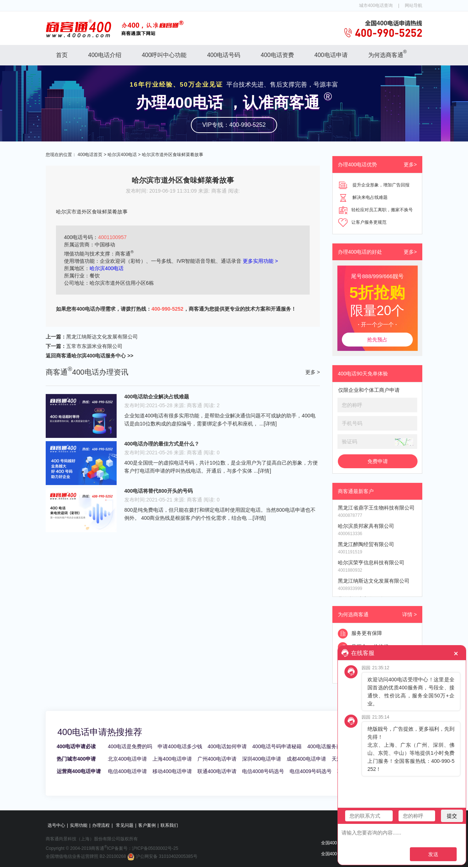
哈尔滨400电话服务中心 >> (102, 356)
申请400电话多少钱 (180, 746)
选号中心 (56, 825)
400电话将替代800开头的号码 (158, 491)
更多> (410, 164)
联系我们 (169, 825)
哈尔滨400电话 (122, 154)
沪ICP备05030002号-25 (155, 848)
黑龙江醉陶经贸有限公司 (366, 544)
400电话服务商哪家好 (331, 746)
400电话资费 (277, 55)
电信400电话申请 (127, 771)
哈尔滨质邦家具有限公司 (366, 526)
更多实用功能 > (260, 261)
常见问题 (124, 825)
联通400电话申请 (217, 771)
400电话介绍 (104, 55)
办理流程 (101, 825)
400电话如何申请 (227, 746)
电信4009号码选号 (311, 771)
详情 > (409, 614)
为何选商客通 (387, 53)
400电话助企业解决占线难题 (156, 397)
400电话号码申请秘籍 (277, 746)
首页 (62, 55)
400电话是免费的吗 (130, 746)
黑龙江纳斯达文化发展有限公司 (102, 337)
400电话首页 (90, 154)
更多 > (312, 372)
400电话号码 (223, 55)
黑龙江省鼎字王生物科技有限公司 (376, 507)
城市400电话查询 (376, 5)
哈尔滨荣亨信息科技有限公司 (371, 562)
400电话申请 (331, 55)
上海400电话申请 (172, 759)
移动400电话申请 (172, 771)
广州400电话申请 (217, 759)
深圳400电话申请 (261, 759)
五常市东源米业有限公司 (94, 346)
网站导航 (413, 5)
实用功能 (78, 825)
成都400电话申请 (306, 759)
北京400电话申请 (127, 759)
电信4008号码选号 (263, 771)
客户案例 (147, 825)
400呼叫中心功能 (164, 55)
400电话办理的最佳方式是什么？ (161, 444)
